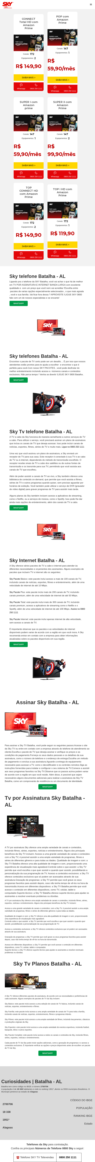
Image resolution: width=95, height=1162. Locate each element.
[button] (91, 4)
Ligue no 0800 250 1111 (73, 447)
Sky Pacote (15, 579)
